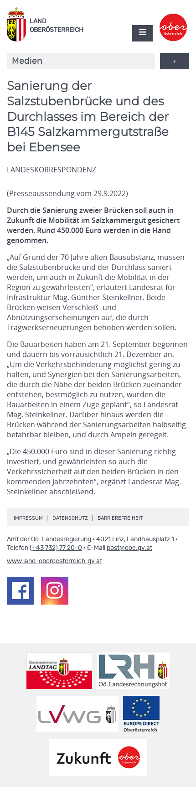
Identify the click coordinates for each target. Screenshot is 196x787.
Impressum (28, 518)
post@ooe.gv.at (129, 548)
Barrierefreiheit (120, 518)
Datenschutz (70, 518)
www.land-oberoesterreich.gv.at (54, 561)
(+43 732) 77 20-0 (56, 548)
